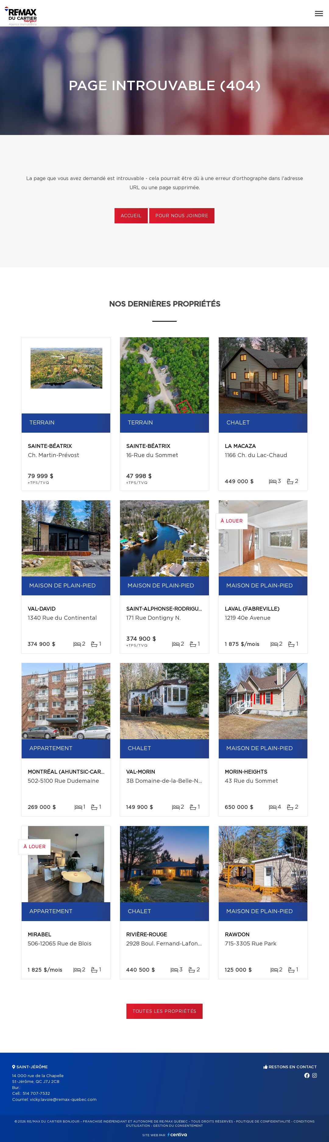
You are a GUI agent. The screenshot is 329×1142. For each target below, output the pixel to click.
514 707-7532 (36, 1094)
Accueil (131, 216)
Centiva (177, 1135)
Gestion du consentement (178, 1125)
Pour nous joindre (181, 216)
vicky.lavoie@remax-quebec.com (63, 1100)
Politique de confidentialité (263, 1121)
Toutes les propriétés (165, 1011)
